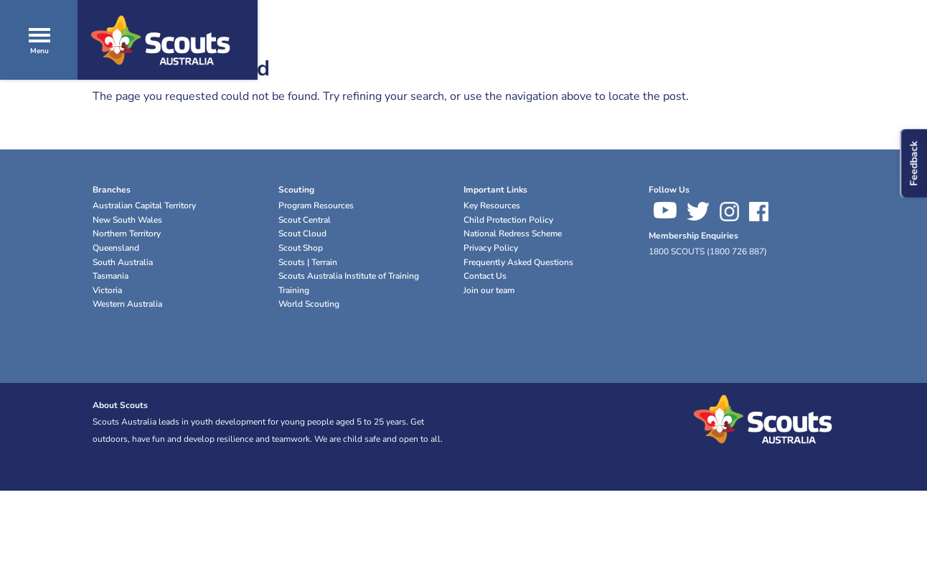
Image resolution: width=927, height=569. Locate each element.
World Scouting (308, 304)
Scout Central (304, 220)
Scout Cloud (302, 233)
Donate (784, 72)
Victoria (107, 290)
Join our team (489, 290)
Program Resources (316, 205)
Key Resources (492, 205)
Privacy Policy (491, 248)
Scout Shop (300, 248)
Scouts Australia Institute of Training (348, 276)
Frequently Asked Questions (518, 262)
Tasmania (110, 276)
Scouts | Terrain (307, 262)
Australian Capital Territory (144, 205)
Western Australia (127, 304)
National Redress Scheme (513, 233)
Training (293, 290)
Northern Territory (127, 233)
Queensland (116, 248)
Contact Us (485, 276)
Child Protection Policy (508, 220)
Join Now (862, 72)
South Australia (123, 262)
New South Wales (127, 220)
